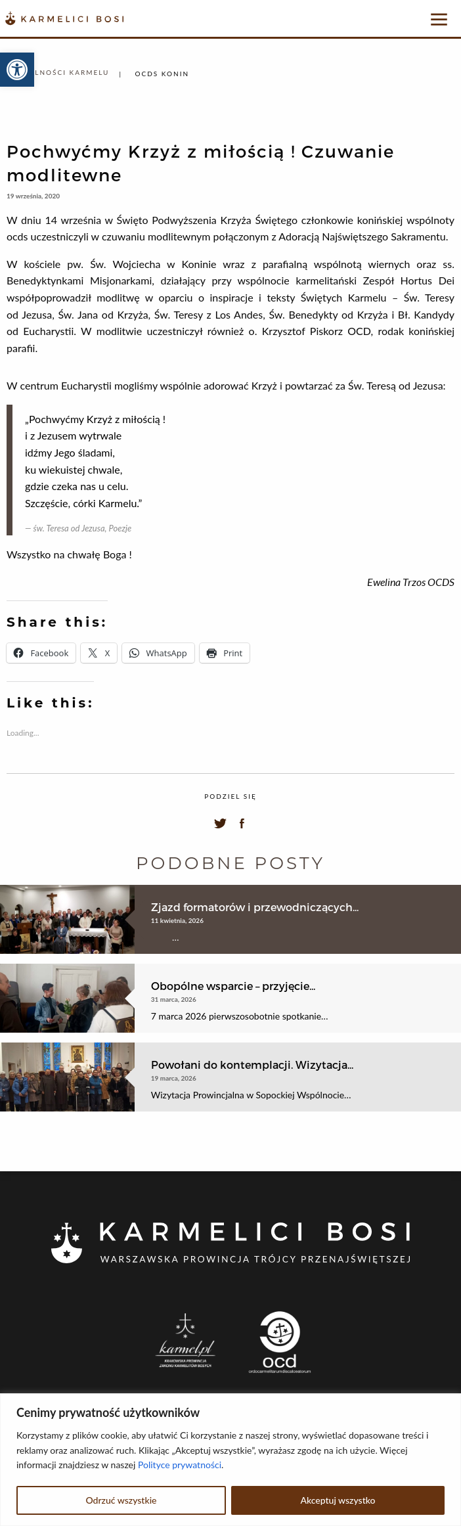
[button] (17, 70)
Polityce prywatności (179, 1464)
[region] (230, 1459)
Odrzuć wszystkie (120, 1500)
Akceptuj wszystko (337, 1500)
